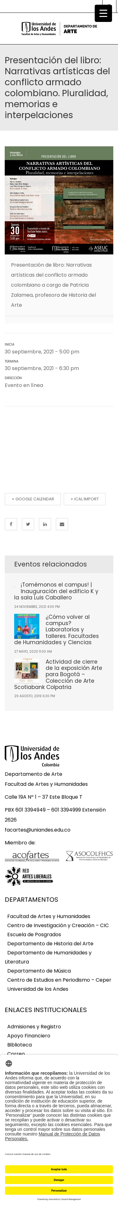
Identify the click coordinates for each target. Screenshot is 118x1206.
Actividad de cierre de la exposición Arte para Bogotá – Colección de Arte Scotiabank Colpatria (58, 674)
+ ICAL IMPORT (84, 499)
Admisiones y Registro (34, 1026)
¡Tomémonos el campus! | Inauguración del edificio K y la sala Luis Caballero (56, 591)
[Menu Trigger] (103, 13)
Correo (16, 1053)
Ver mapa (54, 386)
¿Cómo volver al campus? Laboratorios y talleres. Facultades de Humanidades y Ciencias (56, 629)
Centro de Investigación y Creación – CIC (58, 925)
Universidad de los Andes (37, 989)
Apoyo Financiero (28, 1035)
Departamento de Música (39, 970)
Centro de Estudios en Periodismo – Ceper (59, 980)
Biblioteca (19, 1044)
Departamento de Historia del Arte (50, 943)
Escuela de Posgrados (34, 934)
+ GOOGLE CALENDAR (33, 499)
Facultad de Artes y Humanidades (48, 916)
